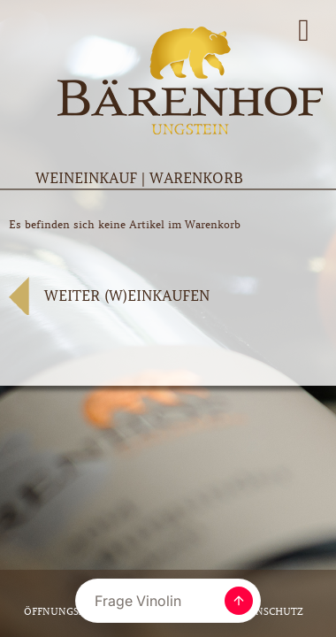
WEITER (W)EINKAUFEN (127, 295)
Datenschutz (266, 611)
